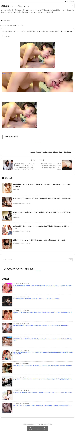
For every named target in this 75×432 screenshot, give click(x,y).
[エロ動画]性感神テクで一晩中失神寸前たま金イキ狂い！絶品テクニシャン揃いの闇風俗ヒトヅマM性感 (36, 298)
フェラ (50, 152)
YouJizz (39, 152)
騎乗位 (69, 152)
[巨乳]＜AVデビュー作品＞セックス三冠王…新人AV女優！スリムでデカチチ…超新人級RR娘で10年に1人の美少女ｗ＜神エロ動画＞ (42, 365)
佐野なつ (55, 152)
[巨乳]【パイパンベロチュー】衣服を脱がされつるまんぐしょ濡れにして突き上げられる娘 (39, 240)
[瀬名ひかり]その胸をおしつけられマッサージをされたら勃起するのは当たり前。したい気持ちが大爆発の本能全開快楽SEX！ (41, 325)
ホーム (3, 20)
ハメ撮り (45, 152)
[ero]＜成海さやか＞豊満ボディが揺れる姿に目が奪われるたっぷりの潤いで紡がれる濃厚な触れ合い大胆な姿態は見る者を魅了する (42, 379)
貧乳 (65, 152)
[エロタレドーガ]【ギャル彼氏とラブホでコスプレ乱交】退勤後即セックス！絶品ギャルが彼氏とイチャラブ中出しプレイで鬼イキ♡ (42, 392)
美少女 (9, 20)
